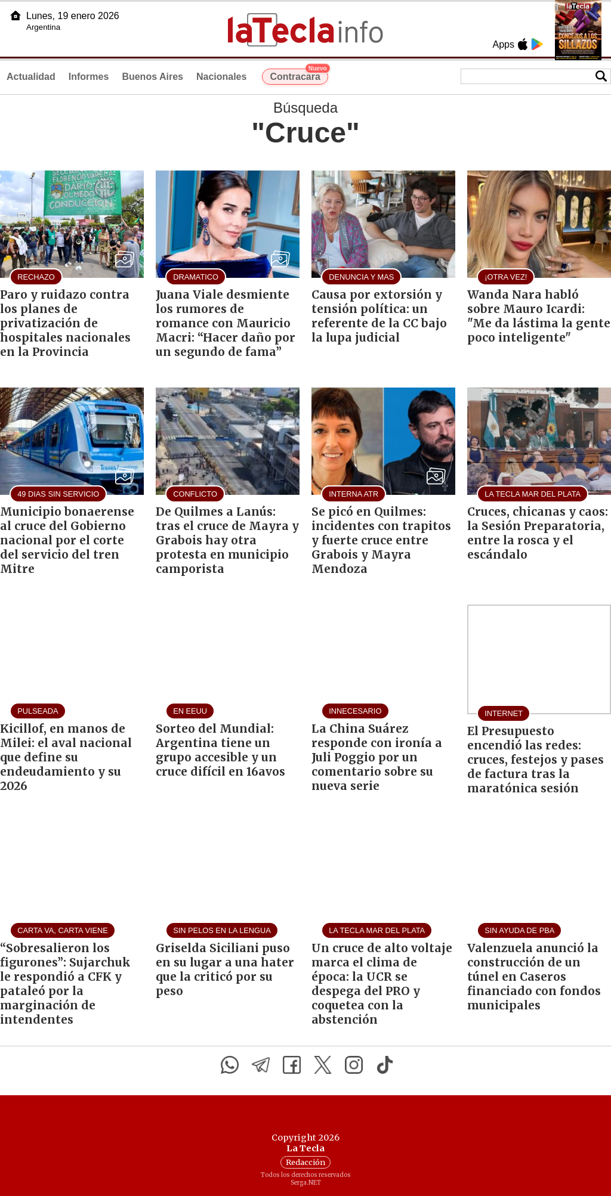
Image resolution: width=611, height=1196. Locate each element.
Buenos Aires (152, 77)
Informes (89, 77)
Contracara (299, 75)
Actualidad (31, 77)
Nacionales (221, 77)
